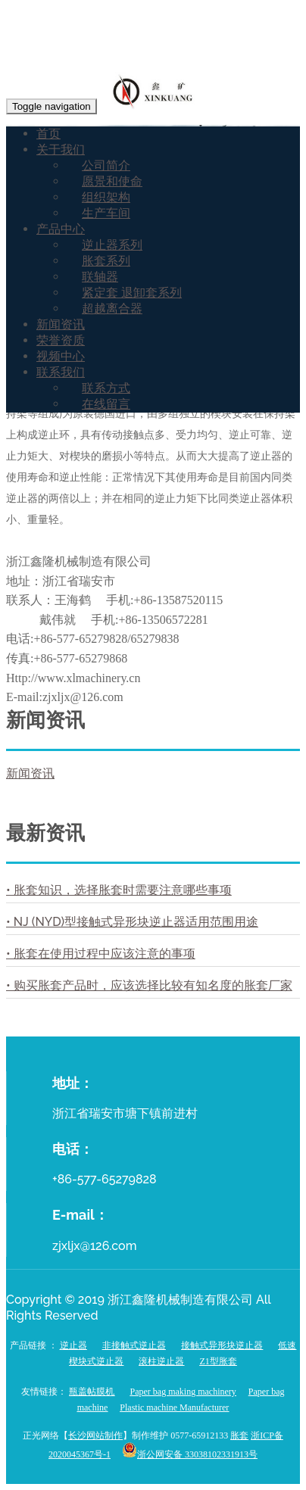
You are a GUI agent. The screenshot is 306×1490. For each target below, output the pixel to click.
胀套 (239, 1435)
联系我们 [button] (60, 372)
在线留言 (106, 404)
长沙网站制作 (95, 1435)
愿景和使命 (112, 181)
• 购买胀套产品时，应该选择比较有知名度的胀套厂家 (149, 985)
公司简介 (106, 165)
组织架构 (106, 197)
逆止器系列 (112, 245)
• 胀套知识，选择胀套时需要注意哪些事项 (119, 890)
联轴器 (100, 277)
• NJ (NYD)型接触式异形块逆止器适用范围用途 (132, 922)
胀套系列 (106, 261)
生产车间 (106, 213)
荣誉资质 (60, 340)
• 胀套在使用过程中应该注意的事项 (100, 953)
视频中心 (60, 356)
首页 (48, 133)
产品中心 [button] (60, 229)
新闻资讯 (60, 324)
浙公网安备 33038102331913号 (197, 1454)
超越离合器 (112, 308)
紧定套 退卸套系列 (132, 292)
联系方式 (106, 388)
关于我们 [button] (60, 149)
